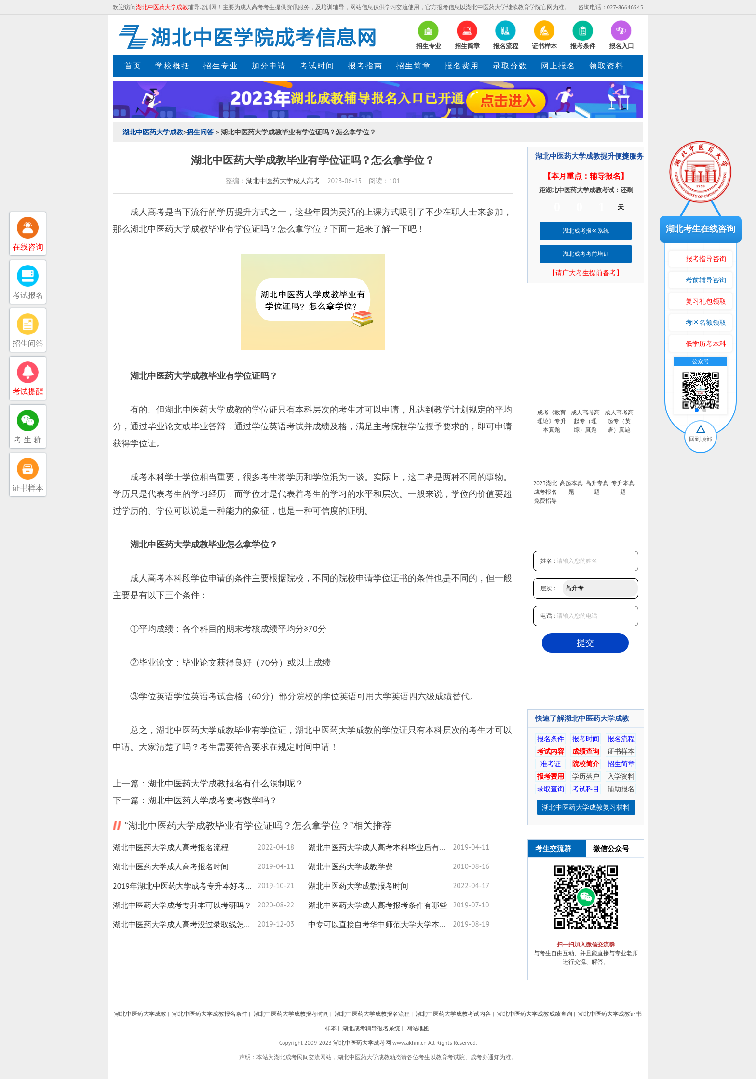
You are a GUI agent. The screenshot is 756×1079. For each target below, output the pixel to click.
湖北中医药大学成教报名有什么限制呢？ (226, 783)
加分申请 (269, 65)
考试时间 (317, 65)
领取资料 (606, 65)
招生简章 (413, 65)
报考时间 (585, 738)
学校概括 (172, 65)
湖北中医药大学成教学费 (350, 866)
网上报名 (558, 65)
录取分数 (510, 65)
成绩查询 (585, 751)
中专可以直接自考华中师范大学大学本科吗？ (380, 924)
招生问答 (200, 132)
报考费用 (550, 776)
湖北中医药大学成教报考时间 (358, 886)
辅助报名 (621, 789)
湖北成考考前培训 (586, 253)
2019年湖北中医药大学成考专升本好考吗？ (185, 886)
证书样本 (621, 751)
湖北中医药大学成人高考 (283, 180)
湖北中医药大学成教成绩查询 (534, 1013)
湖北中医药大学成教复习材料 (586, 807)
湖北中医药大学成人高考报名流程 (171, 847)
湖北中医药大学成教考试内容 (453, 1013)
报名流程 (621, 738)
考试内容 (550, 751)
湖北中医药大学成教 (152, 132)
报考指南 (365, 65)
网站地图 (418, 1028)
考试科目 (585, 789)
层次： (549, 588)
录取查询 (550, 789)
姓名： (549, 560)
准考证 (550, 763)
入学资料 (621, 776)
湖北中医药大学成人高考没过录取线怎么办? (185, 924)
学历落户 (585, 776)
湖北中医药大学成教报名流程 (372, 1013)
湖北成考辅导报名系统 (371, 1028)
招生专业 (220, 65)
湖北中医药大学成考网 (362, 1042)
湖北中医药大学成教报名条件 (209, 1013)
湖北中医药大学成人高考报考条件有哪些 (377, 905)
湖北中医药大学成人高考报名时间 (171, 866)
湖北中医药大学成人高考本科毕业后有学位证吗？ (380, 847)
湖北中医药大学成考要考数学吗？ (213, 800)
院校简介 (585, 763)
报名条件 (550, 738)
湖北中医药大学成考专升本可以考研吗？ (182, 905)
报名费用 (462, 65)
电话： (549, 615)
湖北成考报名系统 (586, 230)
